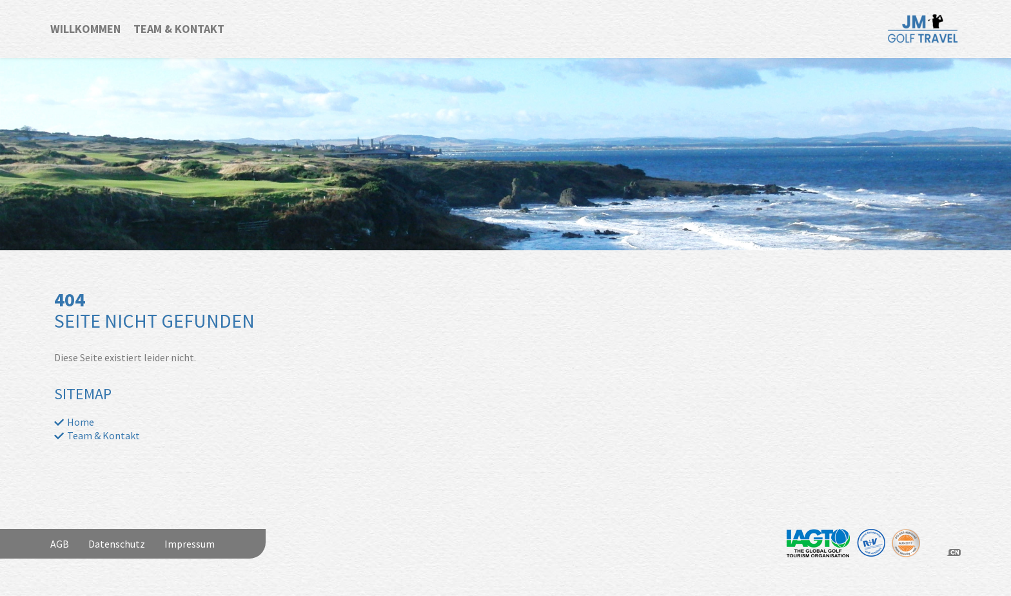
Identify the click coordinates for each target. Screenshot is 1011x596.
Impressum (189, 543)
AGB (59, 543)
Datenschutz (116, 543)
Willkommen (85, 28)
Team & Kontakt (178, 28)
